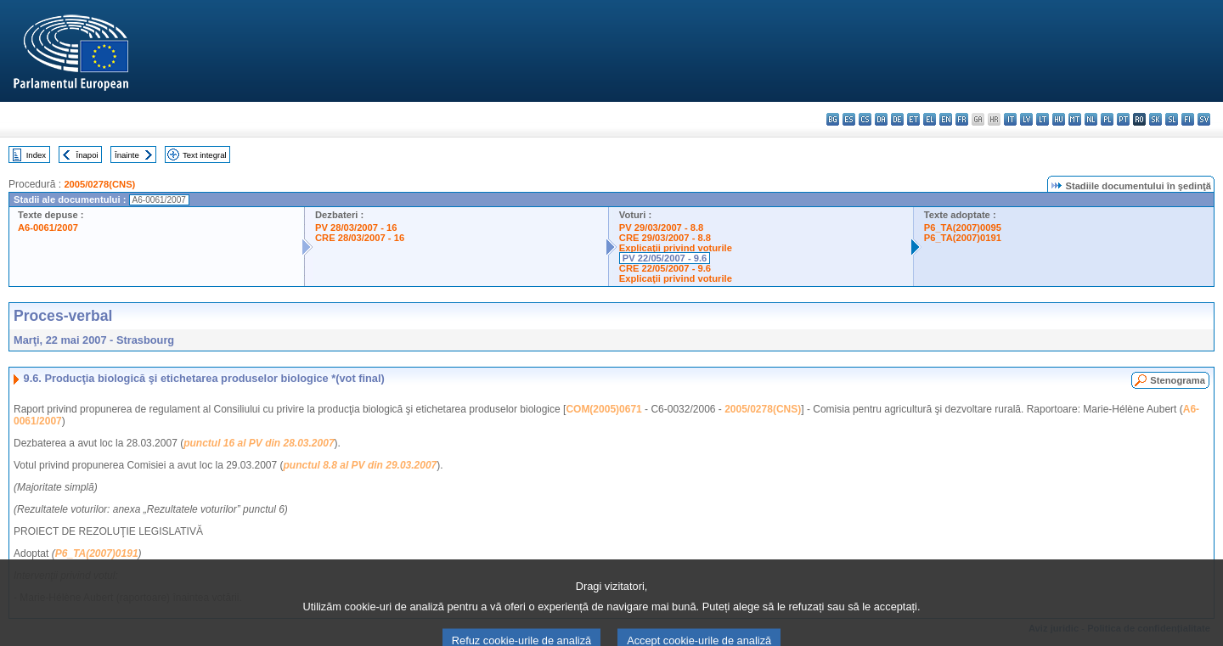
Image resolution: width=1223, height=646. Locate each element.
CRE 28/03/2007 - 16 (359, 238)
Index (36, 155)
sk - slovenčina (1155, 119)
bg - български (832, 119)
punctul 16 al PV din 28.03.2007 (258, 443)
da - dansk (881, 119)
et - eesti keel (913, 119)
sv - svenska (1204, 119)
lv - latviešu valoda (1026, 119)
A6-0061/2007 (48, 227)
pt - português (1123, 119)
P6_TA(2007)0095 (962, 227)
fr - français (961, 119)
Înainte (127, 155)
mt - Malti (1074, 119)
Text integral (205, 155)
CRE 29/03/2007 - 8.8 (665, 238)
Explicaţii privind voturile (675, 248)
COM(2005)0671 (603, 409)
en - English (945, 119)
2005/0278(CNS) (99, 184)
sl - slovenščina (1171, 119)
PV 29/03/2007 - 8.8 (661, 227)
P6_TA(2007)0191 (962, 238)
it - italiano (1010, 119)
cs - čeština (865, 119)
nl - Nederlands (1091, 119)
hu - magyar (1058, 119)
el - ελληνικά (929, 119)
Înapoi (87, 155)
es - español (849, 119)
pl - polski (1107, 119)
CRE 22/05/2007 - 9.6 (665, 268)
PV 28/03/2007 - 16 (356, 227)
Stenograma (1177, 380)
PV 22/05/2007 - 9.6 (665, 258)
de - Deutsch (897, 119)
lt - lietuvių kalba (1042, 119)
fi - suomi (1187, 119)
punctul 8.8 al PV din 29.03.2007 (360, 465)
